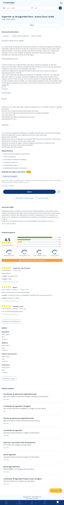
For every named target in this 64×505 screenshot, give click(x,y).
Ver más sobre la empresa (9, 223)
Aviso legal (29, 498)
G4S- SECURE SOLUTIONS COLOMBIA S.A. (15, 408)
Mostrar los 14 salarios (9, 378)
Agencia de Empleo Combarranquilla (14, 421)
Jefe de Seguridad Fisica (11, 467)
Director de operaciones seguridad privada (18, 418)
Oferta (32, 25)
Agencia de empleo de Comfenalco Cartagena (17, 396)
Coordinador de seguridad (12, 430)
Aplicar (29, 192)
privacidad (35, 498)
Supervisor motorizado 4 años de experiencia (19, 442)
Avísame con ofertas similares (25, 198)
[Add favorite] (58, 192)
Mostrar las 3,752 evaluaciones (11, 321)
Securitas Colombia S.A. (10, 481)
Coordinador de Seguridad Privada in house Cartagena (22, 479)
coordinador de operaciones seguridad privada (20, 394)
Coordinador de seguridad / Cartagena (16, 406)
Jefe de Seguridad (9, 455)
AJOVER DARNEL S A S (10, 469)
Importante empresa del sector (12, 433)
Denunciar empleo (42, 198)
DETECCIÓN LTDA (8, 445)
